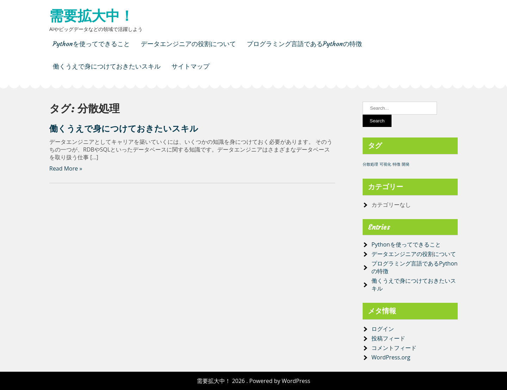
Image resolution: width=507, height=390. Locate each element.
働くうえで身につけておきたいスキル (107, 66)
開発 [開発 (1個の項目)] (405, 164)
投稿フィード (388, 338)
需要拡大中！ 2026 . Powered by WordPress (253, 381)
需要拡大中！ (91, 16)
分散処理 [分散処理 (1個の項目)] (370, 164)
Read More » (65, 168)
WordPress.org (390, 357)
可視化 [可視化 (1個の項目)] (385, 164)
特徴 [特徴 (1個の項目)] (396, 164)
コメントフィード (394, 348)
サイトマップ (190, 66)
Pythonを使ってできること (91, 44)
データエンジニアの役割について (188, 44)
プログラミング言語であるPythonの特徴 (304, 44)
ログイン (382, 329)
